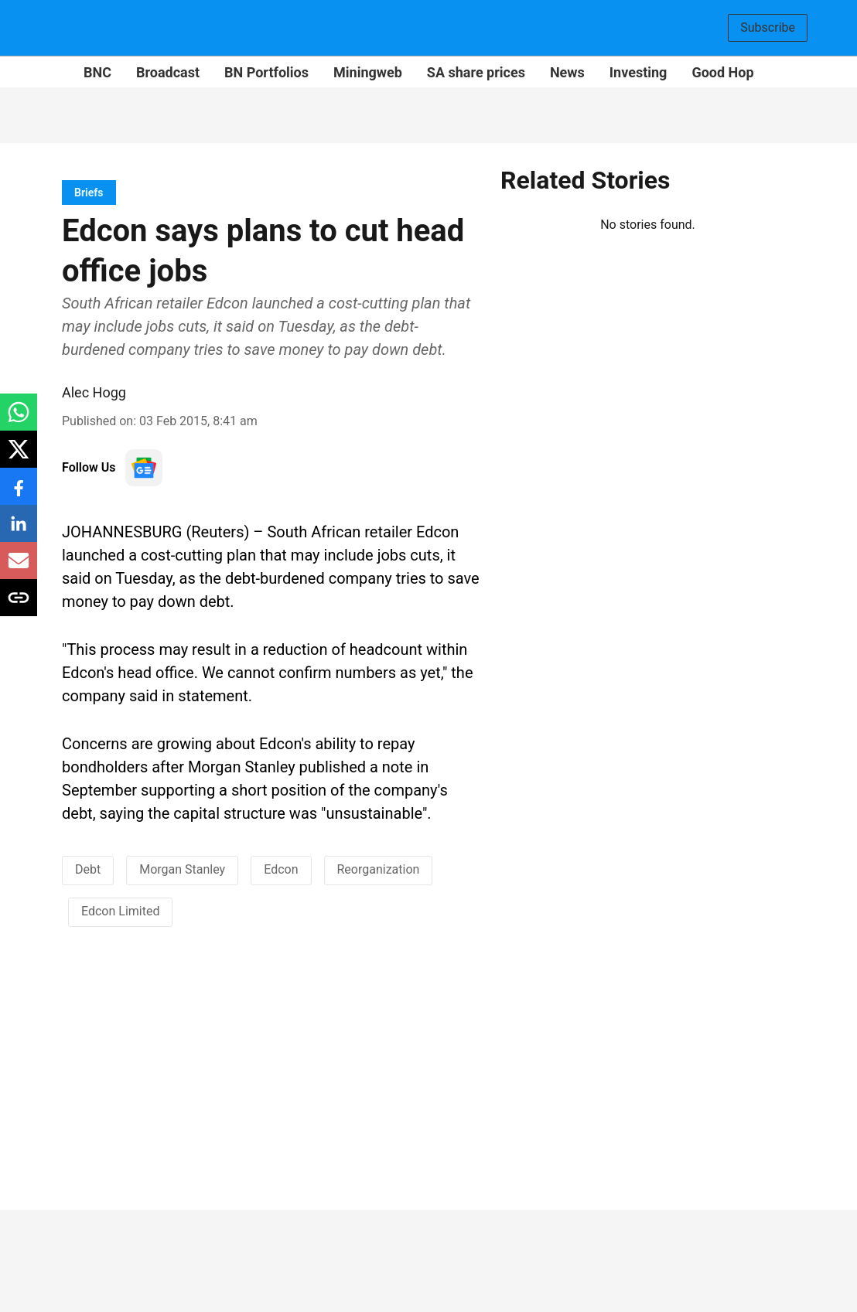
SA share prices (476, 72)
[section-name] (89, 192)
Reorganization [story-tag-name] (378, 869)
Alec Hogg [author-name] (94, 392)
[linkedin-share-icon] (18, 531)
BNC (97, 72)
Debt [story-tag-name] (88, 869)
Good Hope (726, 72)
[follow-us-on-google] (143, 467)
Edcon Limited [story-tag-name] (120, 911)
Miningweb (367, 72)
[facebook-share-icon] (18, 494)
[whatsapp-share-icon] (18, 420)
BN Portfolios (266, 72)
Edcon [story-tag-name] (281, 869)
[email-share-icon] (18, 568)
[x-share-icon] (18, 457)
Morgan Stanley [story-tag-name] (182, 869)
